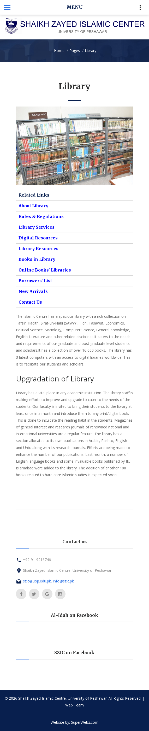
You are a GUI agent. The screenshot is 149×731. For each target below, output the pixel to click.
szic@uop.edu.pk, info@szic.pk (48, 581)
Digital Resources (38, 237)
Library (90, 50)
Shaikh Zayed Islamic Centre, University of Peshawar (67, 570)
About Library (33, 205)
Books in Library (37, 259)
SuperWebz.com (84, 722)
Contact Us (30, 302)
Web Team (74, 705)
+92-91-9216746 (37, 559)
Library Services (37, 227)
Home (59, 50)
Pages (74, 50)
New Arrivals (33, 291)
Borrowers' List (35, 280)
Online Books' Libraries (45, 270)
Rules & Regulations (41, 216)
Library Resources (38, 248)
